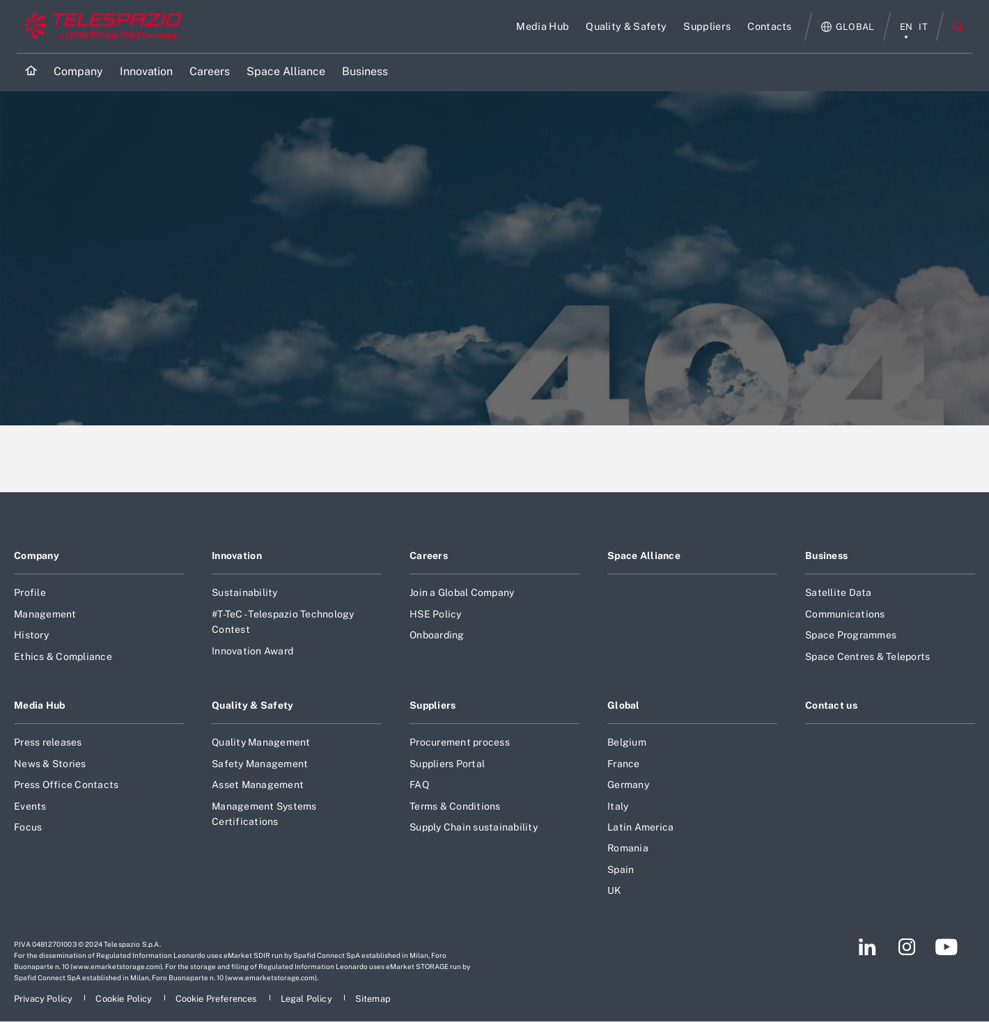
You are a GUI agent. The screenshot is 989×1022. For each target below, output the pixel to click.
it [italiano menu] (923, 26)
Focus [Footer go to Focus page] (28, 827)
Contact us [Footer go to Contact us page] (831, 705)
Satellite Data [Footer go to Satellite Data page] (838, 592)
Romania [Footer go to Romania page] (627, 848)
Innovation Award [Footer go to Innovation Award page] (252, 651)
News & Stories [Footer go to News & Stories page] (50, 763)
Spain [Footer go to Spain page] (620, 869)
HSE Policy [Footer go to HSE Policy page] (436, 614)
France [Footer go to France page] (623, 763)
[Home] (31, 72)
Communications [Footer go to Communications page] (845, 614)
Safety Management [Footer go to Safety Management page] (260, 763)
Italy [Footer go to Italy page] (617, 806)
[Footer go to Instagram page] (906, 946)
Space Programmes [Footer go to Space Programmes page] (850, 634)
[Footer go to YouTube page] (946, 946)
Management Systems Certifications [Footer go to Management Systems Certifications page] (264, 814)
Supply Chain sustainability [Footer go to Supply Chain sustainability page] (474, 827)
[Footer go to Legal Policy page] (307, 998)
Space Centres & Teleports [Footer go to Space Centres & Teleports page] (867, 656)
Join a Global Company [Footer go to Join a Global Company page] (462, 592)
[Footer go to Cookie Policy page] (124, 998)
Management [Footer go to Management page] (45, 614)
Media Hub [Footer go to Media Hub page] (39, 705)
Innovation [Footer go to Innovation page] (237, 555)
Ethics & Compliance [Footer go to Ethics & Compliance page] (63, 656)
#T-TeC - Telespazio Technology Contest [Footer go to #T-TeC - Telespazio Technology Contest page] (283, 621)
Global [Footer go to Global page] (623, 705)
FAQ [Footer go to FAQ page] (419, 784)
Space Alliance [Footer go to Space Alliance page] (643, 555)
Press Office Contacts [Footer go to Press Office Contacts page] (66, 784)
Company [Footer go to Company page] (36, 555)
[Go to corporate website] (100, 26)
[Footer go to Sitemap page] (373, 998)
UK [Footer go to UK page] (614, 890)
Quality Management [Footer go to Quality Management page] (261, 742)
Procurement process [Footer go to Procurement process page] (460, 742)
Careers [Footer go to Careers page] (429, 555)
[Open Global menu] (848, 27)
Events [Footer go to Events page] (30, 806)
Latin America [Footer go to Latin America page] (640, 827)
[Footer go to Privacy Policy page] (44, 998)
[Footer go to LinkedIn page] (867, 946)
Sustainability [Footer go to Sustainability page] (245, 592)
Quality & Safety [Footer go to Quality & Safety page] (253, 705)
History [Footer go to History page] (31, 634)
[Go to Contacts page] (769, 26)
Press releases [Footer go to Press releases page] (48, 742)
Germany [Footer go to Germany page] (628, 784)
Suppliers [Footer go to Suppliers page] (433, 705)
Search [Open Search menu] (958, 26)
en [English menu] (906, 26)
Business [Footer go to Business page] (826, 555)
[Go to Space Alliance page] (286, 72)
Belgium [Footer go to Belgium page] (626, 742)
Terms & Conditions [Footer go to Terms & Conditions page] (455, 806)
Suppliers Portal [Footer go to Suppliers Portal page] (447, 763)
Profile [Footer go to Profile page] (30, 592)
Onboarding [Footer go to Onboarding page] (437, 634)
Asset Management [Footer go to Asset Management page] (258, 784)
